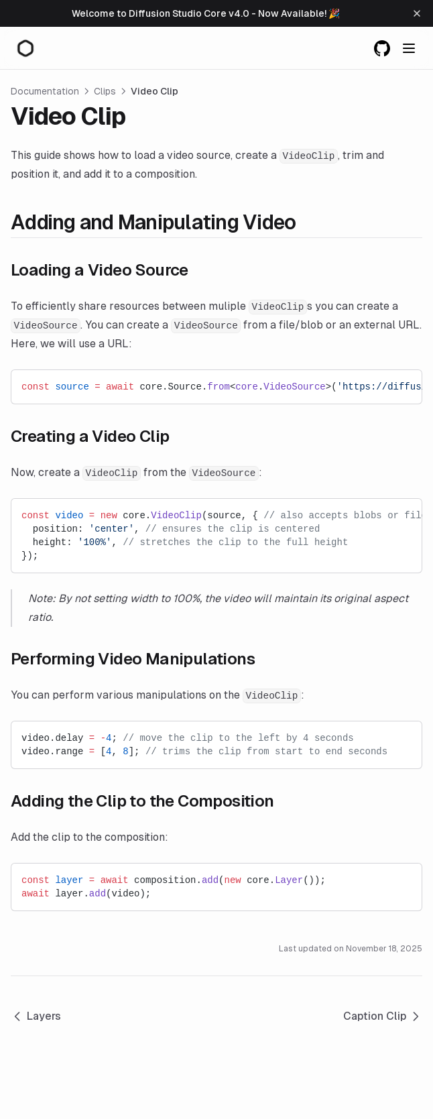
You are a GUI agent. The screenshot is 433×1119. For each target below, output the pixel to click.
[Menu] (409, 48)
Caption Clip (382, 1016)
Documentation (45, 91)
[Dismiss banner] (417, 13)
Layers (36, 1016)
